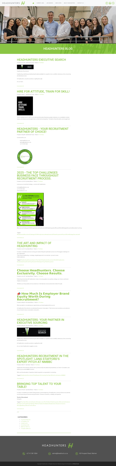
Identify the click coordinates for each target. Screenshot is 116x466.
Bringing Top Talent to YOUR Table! (39, 385)
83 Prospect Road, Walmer (88, 453)
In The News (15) (25, 421)
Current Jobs (40, 3)
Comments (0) (20, 86)
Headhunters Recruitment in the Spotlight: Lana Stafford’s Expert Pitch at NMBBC (43, 359)
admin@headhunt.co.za (60, 453)
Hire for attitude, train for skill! (43, 91)
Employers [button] (58, 3)
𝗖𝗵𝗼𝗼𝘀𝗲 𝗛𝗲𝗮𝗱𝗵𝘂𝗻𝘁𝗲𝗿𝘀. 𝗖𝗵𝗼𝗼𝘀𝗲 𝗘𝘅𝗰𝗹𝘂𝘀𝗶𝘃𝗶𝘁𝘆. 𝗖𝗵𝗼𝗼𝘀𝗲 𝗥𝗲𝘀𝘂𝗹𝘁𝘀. (41, 272)
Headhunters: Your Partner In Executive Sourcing (40, 321)
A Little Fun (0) (24, 423)
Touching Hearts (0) (25, 419)
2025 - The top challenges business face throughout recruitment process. (38, 175)
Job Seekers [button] (49, 3)
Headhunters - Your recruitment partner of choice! (43, 130)
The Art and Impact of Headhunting (34, 244)
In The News (41, 62)
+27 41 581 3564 (31, 453)
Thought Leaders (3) (25, 428)
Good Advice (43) (25, 425)
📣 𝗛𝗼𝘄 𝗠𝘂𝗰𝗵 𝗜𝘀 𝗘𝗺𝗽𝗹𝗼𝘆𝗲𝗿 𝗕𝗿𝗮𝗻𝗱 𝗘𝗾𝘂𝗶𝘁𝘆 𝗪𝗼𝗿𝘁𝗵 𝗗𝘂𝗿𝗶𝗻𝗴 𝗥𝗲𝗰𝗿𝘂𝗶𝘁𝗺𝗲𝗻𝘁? (43, 296)
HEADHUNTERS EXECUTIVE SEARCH (41, 59)
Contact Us (80, 3)
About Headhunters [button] (69, 3)
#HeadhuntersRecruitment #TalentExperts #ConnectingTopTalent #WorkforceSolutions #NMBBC (43, 375)
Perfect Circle (76, 463)
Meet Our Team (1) (25, 426)
